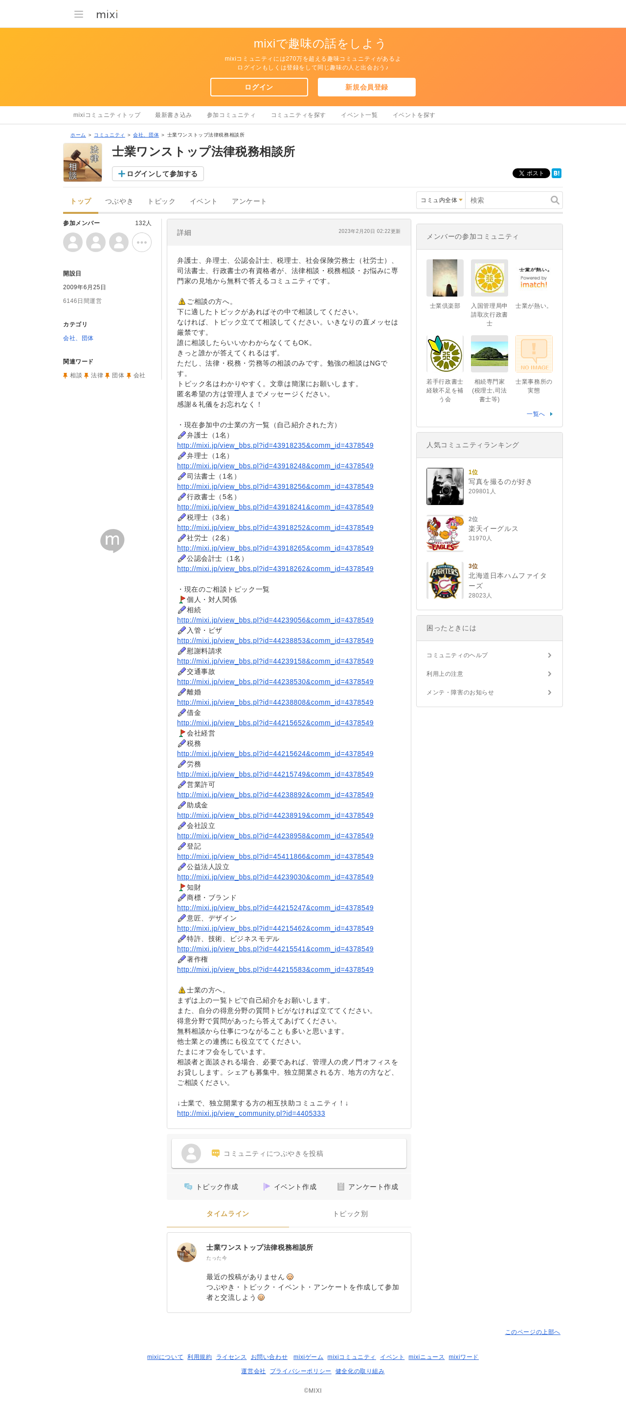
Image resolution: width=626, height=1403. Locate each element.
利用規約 (199, 1357)
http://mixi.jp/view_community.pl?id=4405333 (251, 1113)
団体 (118, 375)
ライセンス (231, 1357)
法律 (97, 375)
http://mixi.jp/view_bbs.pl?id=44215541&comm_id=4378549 (275, 949)
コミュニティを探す (298, 115)
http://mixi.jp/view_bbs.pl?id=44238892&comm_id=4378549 (275, 795)
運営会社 (253, 1371)
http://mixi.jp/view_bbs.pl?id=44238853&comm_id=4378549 (275, 640)
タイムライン (227, 1214)
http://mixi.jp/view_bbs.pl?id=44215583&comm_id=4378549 (275, 969)
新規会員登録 (366, 87)
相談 (76, 375)
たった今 (216, 1258)
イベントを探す (414, 115)
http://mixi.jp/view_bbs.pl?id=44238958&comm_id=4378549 (275, 836)
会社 (140, 375)
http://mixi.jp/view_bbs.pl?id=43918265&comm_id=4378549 (275, 548)
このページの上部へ (532, 1332)
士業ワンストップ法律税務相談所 (259, 1247)
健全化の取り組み (360, 1371)
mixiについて (165, 1357)
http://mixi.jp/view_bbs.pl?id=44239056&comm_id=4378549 (275, 620)
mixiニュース (426, 1357)
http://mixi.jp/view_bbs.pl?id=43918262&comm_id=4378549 (275, 569)
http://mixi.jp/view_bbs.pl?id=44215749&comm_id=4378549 (275, 774)
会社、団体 (146, 135)
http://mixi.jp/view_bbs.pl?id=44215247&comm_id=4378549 (275, 908)
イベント (204, 201)
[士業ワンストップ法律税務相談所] (187, 1252)
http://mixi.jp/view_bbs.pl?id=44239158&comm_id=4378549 (275, 661)
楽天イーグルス (493, 528)
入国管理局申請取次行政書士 (489, 314)
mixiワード (463, 1357)
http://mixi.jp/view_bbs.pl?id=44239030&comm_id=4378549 (275, 877)
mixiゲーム (308, 1357)
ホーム (78, 135)
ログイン (259, 87)
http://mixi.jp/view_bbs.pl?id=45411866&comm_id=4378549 (275, 856)
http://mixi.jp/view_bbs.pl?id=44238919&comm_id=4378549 (275, 815)
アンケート (250, 201)
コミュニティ (109, 135)
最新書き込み (173, 115)
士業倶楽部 (445, 305)
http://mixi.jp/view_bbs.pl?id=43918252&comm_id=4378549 (275, 527)
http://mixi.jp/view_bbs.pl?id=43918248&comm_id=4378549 (275, 466)
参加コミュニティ (231, 115)
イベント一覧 (359, 115)
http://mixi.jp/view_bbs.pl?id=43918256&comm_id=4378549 (275, 486)
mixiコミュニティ (352, 1357)
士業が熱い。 (534, 305)
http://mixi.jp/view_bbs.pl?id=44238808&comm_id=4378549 (275, 702)
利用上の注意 (445, 673)
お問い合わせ (269, 1357)
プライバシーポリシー (301, 1371)
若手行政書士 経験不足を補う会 (448, 390)
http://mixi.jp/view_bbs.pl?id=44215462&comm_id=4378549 (275, 928)
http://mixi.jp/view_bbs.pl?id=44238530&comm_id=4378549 (275, 682)
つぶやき (119, 201)
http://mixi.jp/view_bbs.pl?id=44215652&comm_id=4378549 (275, 723)
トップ (80, 201)
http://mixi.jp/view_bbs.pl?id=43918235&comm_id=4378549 (275, 445)
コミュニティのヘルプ (457, 655)
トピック (161, 201)
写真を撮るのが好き (501, 481)
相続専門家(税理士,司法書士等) (489, 390)
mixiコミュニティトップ (106, 115)
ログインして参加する (162, 174)
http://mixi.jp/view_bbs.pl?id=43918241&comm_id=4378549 (275, 507)
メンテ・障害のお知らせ (460, 692)
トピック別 (350, 1214)
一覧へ (536, 414)
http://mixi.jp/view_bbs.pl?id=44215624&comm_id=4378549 (275, 754)
